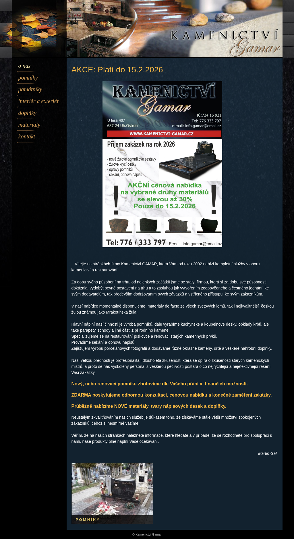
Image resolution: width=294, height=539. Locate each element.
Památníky (30, 89)
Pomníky (28, 77)
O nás (24, 66)
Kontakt (26, 136)
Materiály (29, 124)
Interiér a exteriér (38, 101)
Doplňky (27, 113)
